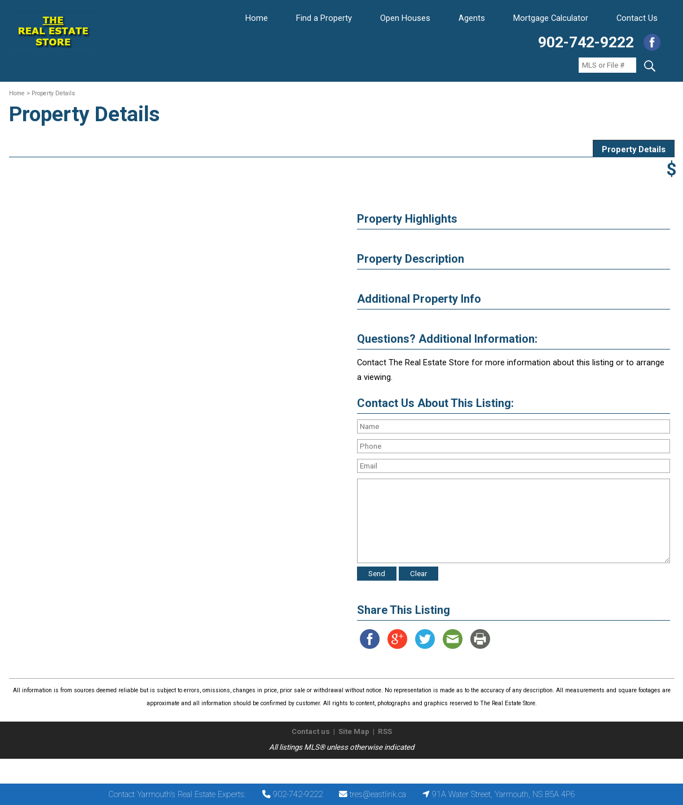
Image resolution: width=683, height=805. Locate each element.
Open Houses (405, 18)
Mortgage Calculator (550, 18)
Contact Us (637, 18)
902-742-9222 (586, 42)
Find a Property (324, 18)
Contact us (311, 731)
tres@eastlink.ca (378, 794)
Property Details (634, 149)
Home (256, 18)
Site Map (353, 731)
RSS (385, 731)
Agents (472, 18)
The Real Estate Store (336, 768)
